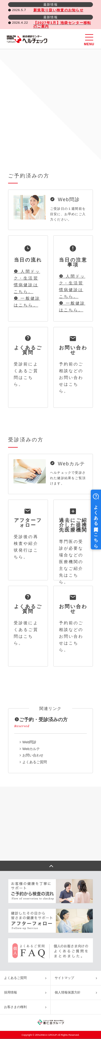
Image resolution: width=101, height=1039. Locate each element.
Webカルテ (31, 749)
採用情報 (10, 992)
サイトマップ (64, 978)
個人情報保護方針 (68, 992)
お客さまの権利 (15, 1007)
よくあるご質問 (34, 762)
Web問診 (29, 742)
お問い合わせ (32, 755)
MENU (89, 40)
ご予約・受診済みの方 (41, 719)
